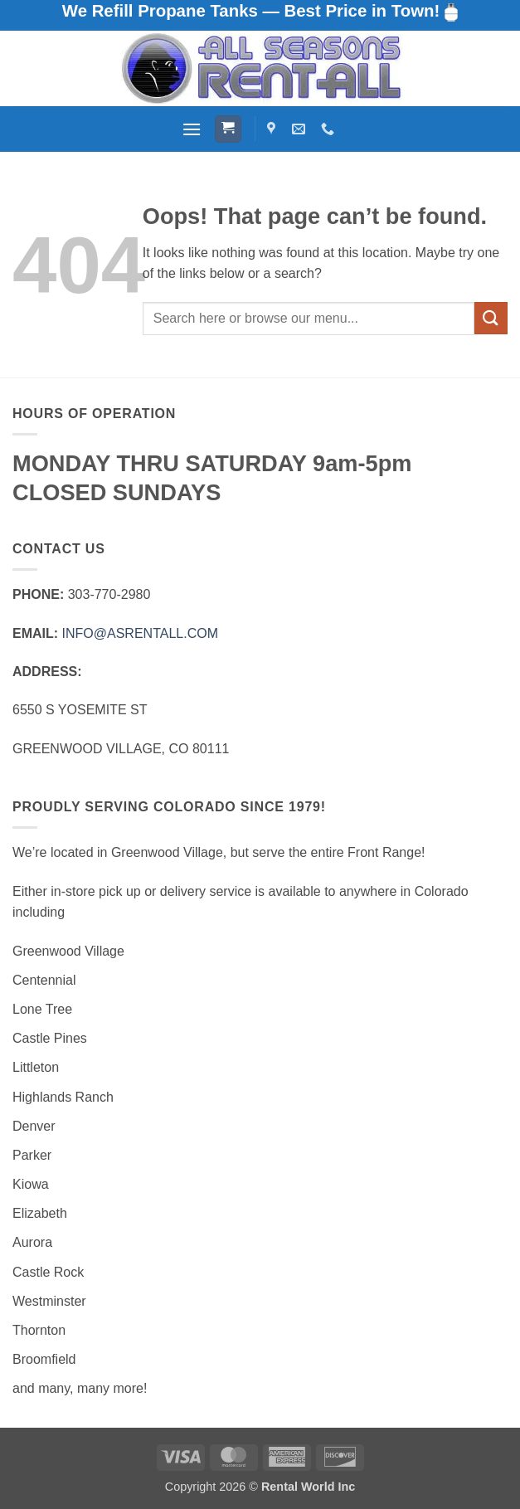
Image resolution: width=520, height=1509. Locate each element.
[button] (192, 129)
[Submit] (491, 318)
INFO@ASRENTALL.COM (140, 633)
